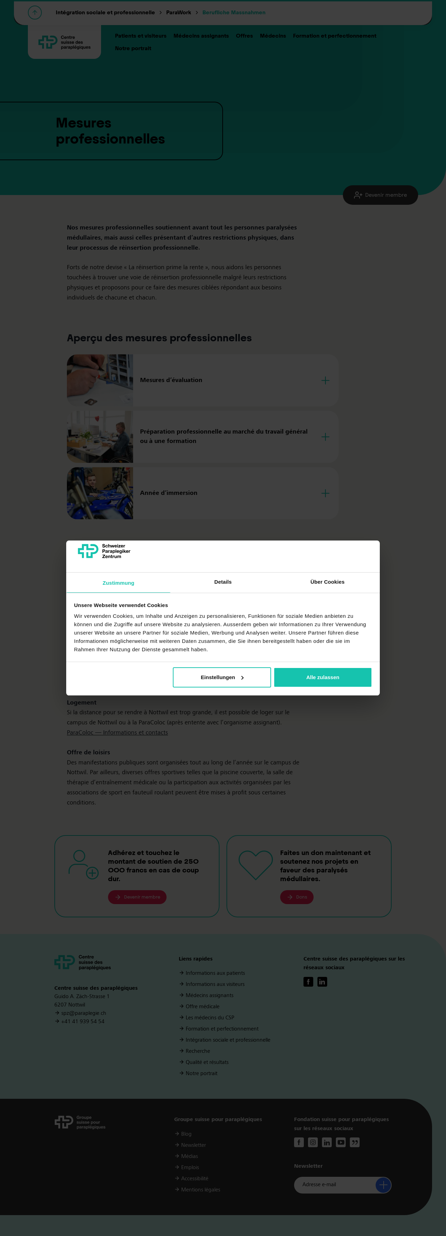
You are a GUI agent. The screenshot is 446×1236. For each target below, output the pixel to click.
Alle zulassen (322, 677)
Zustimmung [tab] (118, 583)
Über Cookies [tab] (327, 582)
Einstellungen (222, 677)
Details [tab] (223, 582)
